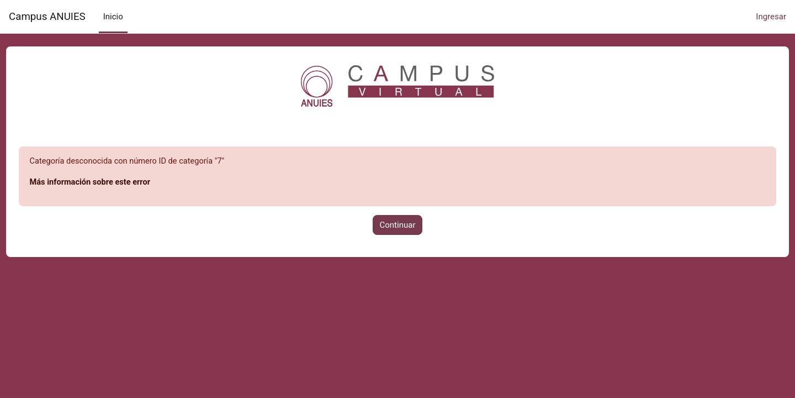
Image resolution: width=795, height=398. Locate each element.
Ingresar (771, 17)
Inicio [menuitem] (113, 17)
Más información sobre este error (112, 183)
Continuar (398, 226)
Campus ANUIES (47, 17)
